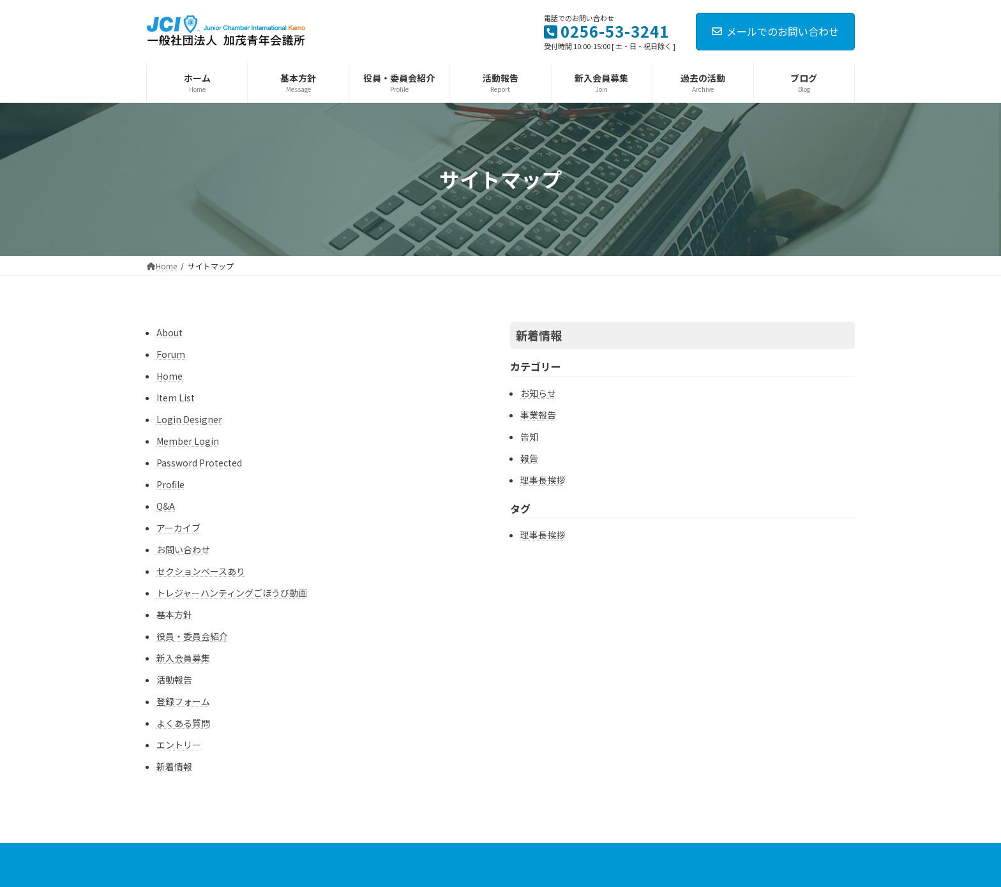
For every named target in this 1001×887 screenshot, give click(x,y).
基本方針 (174, 614)
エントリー (178, 744)
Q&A (165, 506)
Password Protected (199, 462)
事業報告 (538, 414)
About (169, 332)
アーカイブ (178, 527)
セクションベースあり (200, 571)
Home (169, 375)
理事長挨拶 (542, 479)
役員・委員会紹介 (192, 636)
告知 (529, 436)
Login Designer (189, 419)
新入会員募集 (183, 658)
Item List (175, 397)
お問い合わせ (183, 549)
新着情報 (174, 766)
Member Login (187, 441)
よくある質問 (183, 723)
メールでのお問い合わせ (775, 31)
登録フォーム (183, 701)
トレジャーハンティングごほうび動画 (231, 592)
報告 (529, 458)
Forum (170, 354)
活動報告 (174, 679)
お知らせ (538, 393)
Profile (170, 484)
